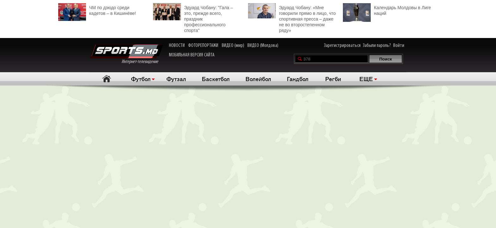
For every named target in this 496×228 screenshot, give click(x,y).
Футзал (176, 78)
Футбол (141, 78)
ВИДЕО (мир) (233, 45)
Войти (398, 45)
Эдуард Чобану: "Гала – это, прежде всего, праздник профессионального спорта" (193, 18)
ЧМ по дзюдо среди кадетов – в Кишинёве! (97, 9)
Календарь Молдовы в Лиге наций (387, 9)
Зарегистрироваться (342, 45)
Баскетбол (216, 78)
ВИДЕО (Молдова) (262, 45)
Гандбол (297, 78)
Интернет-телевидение (126, 54)
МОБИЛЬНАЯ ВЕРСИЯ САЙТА (191, 55)
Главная (106, 79)
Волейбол (258, 78)
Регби (333, 78)
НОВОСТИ (177, 45)
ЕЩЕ (366, 78)
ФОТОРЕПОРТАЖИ (203, 45)
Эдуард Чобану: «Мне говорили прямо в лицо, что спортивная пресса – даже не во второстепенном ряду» (292, 18)
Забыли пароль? (377, 45)
